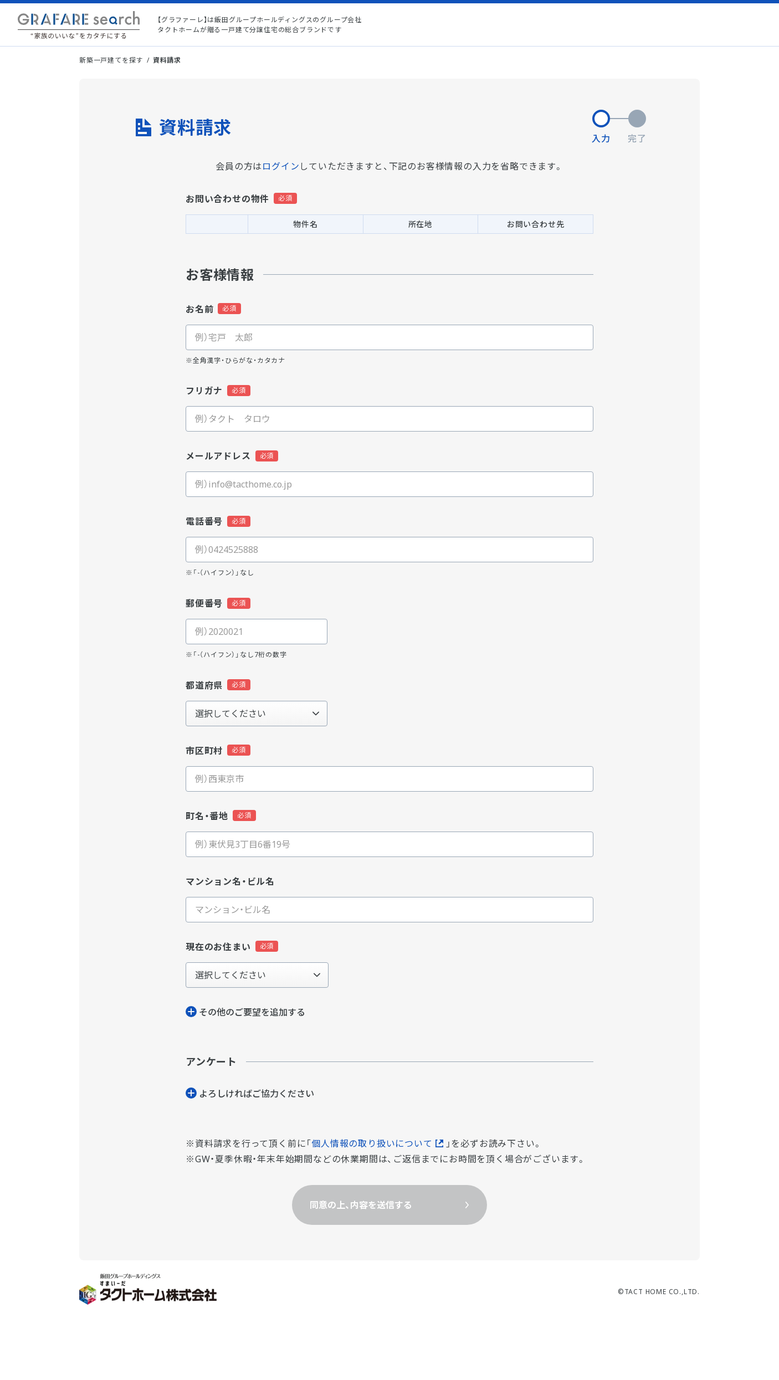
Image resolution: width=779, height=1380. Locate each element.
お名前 (199, 309)
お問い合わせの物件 (227, 199)
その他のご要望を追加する (252, 1012)
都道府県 (204, 685)
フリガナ (204, 390)
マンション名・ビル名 (230, 881)
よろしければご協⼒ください (256, 1093)
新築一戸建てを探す (111, 60)
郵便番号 (204, 603)
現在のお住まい (218, 947)
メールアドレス (218, 456)
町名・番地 (207, 816)
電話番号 (204, 521)
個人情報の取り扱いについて (371, 1143)
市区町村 (204, 751)
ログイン (280, 166)
